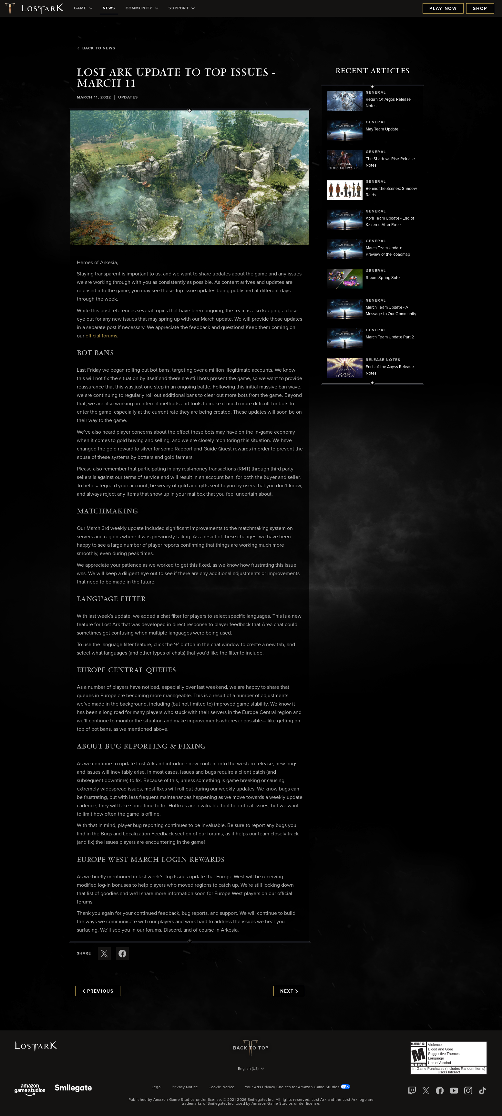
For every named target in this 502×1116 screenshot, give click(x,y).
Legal (157, 1087)
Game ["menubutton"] (83, 8)
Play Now (443, 8)
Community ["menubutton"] (142, 8)
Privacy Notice (185, 1087)
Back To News (95, 48)
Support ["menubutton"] (181, 8)
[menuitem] (83, 8)
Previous (98, 991)
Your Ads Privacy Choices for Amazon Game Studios (297, 1087)
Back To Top (251, 1048)
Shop (480, 8)
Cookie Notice (222, 1087)
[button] (189, 177)
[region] (372, 235)
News (109, 8)
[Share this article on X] (104, 953)
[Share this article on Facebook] (122, 953)
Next (289, 991)
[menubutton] (251, 1069)
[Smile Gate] (73, 1090)
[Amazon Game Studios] (30, 1090)
